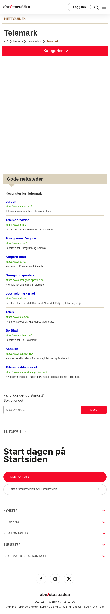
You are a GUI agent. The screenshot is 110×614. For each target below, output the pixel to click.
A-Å (8, 41)
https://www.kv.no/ (16, 261)
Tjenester (54, 544)
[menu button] (96, 7)
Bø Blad (12, 330)
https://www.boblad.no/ (19, 335)
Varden (11, 201)
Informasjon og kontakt (54, 556)
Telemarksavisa (17, 220)
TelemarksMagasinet (21, 367)
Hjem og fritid (54, 533)
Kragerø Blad (16, 257)
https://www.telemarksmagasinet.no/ (26, 372)
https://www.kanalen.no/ (19, 353)
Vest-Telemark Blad (20, 293)
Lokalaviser (36, 41)
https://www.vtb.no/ (16, 298)
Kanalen (12, 349)
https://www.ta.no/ (16, 224)
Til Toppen (14, 431)
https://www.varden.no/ (19, 206)
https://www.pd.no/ (16, 243)
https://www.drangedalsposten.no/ (25, 280)
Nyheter (20, 41)
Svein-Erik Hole (94, 606)
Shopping (54, 522)
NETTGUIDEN (15, 19)
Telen (10, 312)
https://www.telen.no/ (17, 316)
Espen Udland (49, 606)
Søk (93, 410)
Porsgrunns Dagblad (21, 238)
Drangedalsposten (20, 275)
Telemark (53, 41)
